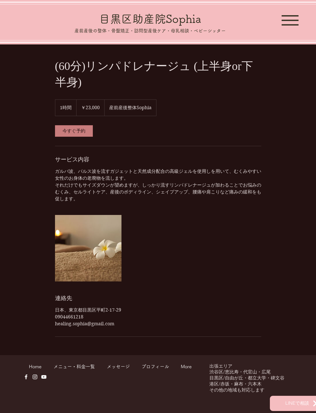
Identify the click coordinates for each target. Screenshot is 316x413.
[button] (290, 20)
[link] (74, 131)
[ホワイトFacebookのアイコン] (26, 377)
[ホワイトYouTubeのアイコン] (44, 377)
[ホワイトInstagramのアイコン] (35, 377)
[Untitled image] (88, 248)
